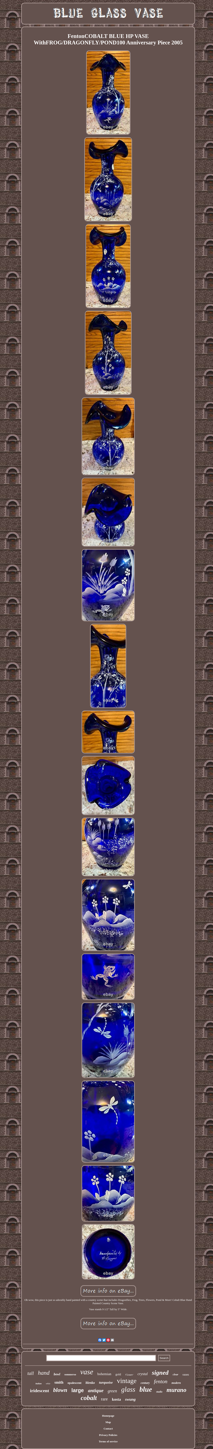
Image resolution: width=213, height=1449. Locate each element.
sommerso (70, 1374)
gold (118, 1374)
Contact (108, 1428)
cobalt (89, 1397)
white (48, 1383)
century (145, 1382)
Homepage (108, 1415)
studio (159, 1391)
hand (44, 1373)
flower (129, 1375)
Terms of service (108, 1441)
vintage (126, 1380)
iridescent (39, 1390)
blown (60, 1390)
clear (175, 1374)
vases (185, 1374)
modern (176, 1382)
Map (108, 1422)
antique (96, 1390)
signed (160, 1372)
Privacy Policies (108, 1435)
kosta (116, 1399)
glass (128, 1389)
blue (145, 1389)
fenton (160, 1381)
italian (39, 1383)
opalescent (75, 1382)
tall (30, 1373)
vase (86, 1372)
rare (104, 1399)
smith (58, 1382)
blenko (90, 1382)
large (77, 1390)
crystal (142, 1374)
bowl (57, 1374)
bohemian (104, 1374)
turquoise (106, 1382)
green (112, 1391)
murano (176, 1390)
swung (130, 1399)
